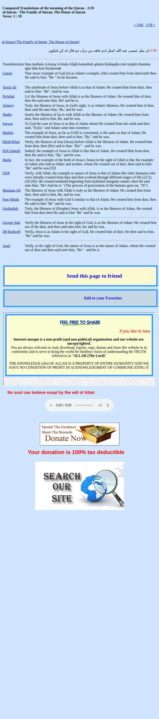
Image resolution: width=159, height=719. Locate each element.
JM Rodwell (12, 232)
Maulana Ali (12, 190)
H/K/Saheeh (11, 151)
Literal (7, 73)
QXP (6, 173)
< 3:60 (139, 25)
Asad (6, 246)
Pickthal (8, 96)
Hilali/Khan (11, 142)
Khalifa (8, 133)
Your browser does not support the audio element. (79, 405)
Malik (7, 160)
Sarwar (8, 124)
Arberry (8, 105)
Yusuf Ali (9, 87)
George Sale (11, 223)
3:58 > (150, 25)
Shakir (7, 114)
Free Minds (11, 199)
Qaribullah (10, 208)
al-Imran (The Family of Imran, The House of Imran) (40, 42)
